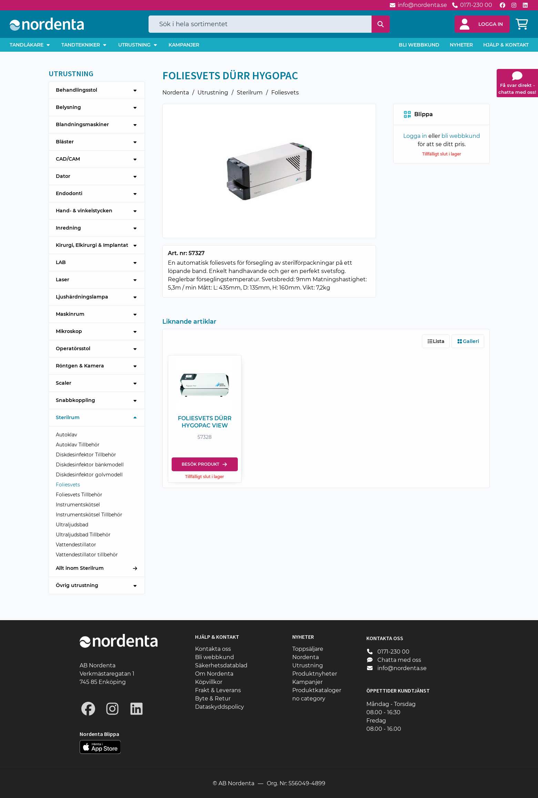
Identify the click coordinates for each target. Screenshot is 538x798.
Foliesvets (285, 92)
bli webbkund (460, 136)
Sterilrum (250, 92)
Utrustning (212, 92)
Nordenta (175, 92)
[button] (482, 24)
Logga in (415, 136)
